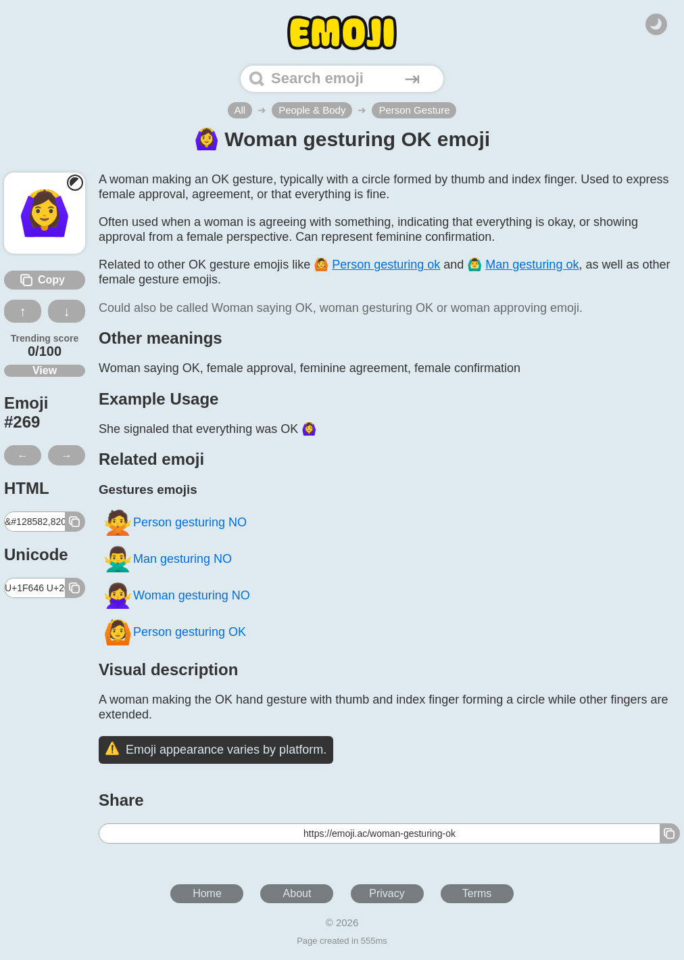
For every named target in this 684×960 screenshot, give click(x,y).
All (240, 110)
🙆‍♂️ (523, 264)
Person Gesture (413, 110)
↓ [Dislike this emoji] (67, 311)
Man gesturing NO (167, 559)
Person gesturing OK (174, 632)
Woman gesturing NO (176, 595)
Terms (477, 893)
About (297, 893)
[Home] (342, 33)
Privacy (386, 893)
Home (207, 893)
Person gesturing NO (175, 522)
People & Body (311, 110)
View (44, 370)
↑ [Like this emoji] (23, 311)
